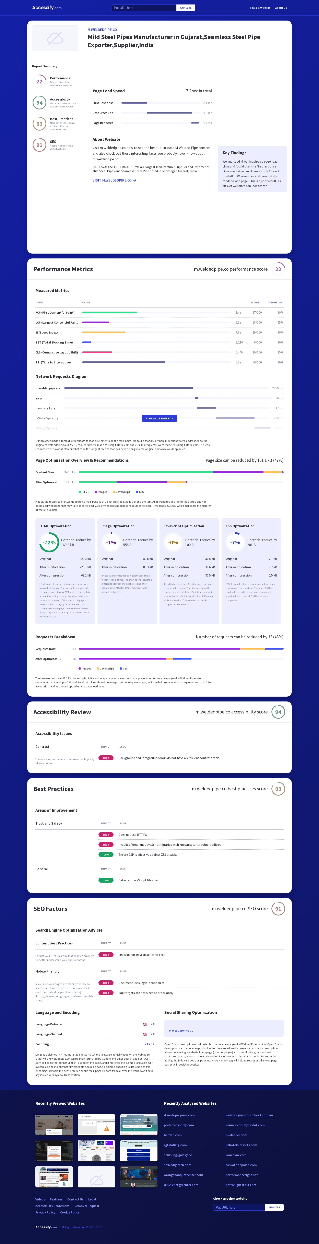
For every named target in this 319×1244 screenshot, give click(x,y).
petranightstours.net (241, 1185)
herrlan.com (173, 1135)
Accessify (47, 7)
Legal (92, 1199)
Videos (40, 1199)
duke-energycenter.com (181, 1185)
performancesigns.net (242, 1175)
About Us (281, 8)
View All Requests (159, 418)
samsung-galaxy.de (178, 1155)
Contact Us (75, 1199)
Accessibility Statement (52, 1206)
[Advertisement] (187, 70)
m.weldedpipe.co (102, 29)
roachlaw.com (236, 1155)
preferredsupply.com (179, 1125)
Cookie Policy (70, 1212)
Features (56, 1199)
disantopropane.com (179, 1115)
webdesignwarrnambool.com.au (249, 1115)
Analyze (186, 8)
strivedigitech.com (177, 1165)
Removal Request (86, 1206)
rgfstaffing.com (175, 1145)
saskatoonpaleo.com (241, 1165)
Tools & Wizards (260, 8)
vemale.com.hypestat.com (245, 1125)
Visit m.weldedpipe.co (115, 180)
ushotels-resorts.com (241, 1145)
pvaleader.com (236, 1135)
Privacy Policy (45, 1212)
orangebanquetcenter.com (183, 1175)
